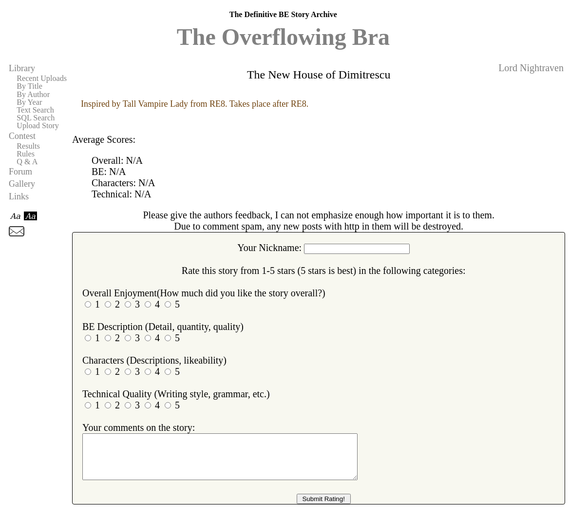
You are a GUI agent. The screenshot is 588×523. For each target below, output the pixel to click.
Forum (20, 171)
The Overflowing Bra (283, 37)
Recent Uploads (42, 78)
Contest (22, 136)
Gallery (22, 184)
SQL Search (36, 118)
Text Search (35, 110)
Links (19, 196)
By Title (29, 86)
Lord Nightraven (531, 67)
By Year (29, 102)
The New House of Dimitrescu (319, 74)
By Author (33, 94)
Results (28, 146)
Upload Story (38, 125)
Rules (26, 154)
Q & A (27, 161)
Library (22, 68)
